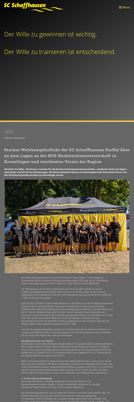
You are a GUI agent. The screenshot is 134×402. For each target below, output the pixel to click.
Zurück (9, 131)
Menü (124, 7)
